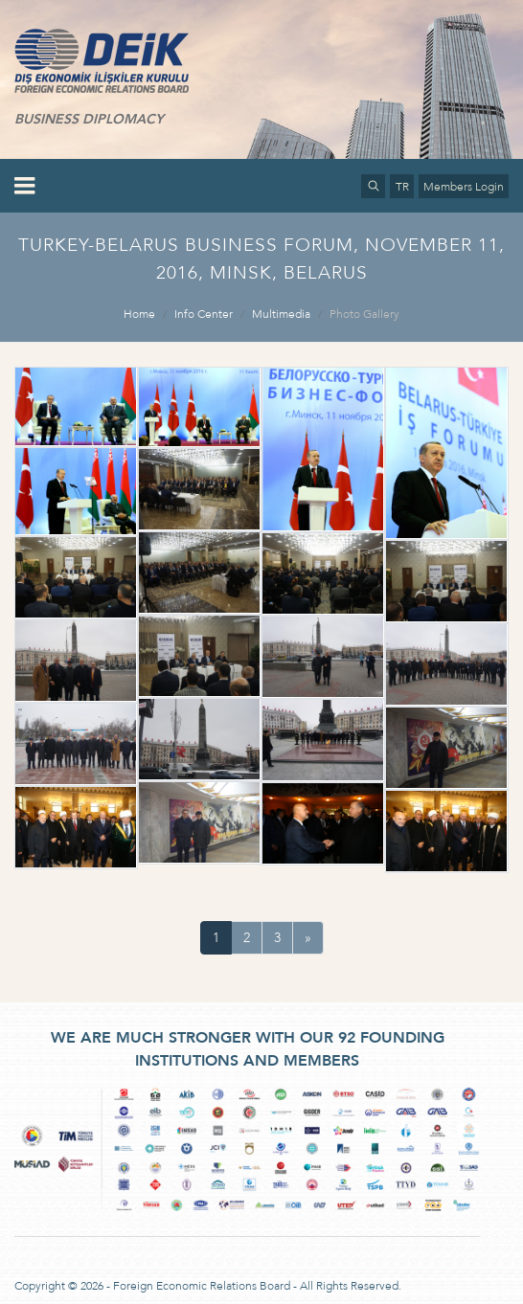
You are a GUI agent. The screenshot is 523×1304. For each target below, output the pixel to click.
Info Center (203, 314)
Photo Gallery (364, 314)
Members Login (463, 186)
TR (402, 186)
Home (139, 314)
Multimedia (281, 314)
